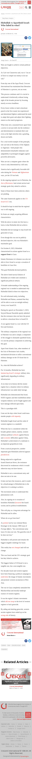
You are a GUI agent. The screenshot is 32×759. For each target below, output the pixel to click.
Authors (3, 726)
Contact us (11, 728)
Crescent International (16, 686)
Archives (20, 724)
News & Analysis (13, 734)
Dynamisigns (24, 756)
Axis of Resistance (7, 183)
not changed (16, 547)
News (26, 724)
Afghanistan (25, 172)
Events (26, 744)
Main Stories (16, 732)
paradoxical (5, 455)
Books (19, 744)
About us (26, 726)
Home (13, 724)
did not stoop (9, 601)
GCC (7, 202)
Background (20, 738)
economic (7, 438)
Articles (13, 744)
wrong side (4, 615)
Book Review (21, 736)
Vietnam (14, 172)
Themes (24, 746)
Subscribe (11, 726)
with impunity (15, 416)
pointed (5, 523)
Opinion (3, 734)
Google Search (21, 728)
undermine (4, 577)
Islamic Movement (10, 736)
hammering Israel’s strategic (10, 373)
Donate (19, 726)
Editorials (25, 732)
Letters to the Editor (16, 740)
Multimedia (9, 746)
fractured (18, 503)
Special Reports (24, 734)
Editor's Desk (9, 738)
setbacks (16, 435)
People (17, 746)
